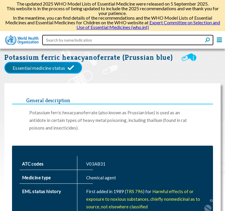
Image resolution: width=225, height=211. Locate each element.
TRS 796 (134, 191)
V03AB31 (95, 163)
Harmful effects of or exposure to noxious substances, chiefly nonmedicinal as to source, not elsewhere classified (143, 199)
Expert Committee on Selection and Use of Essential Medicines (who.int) (148, 25)
